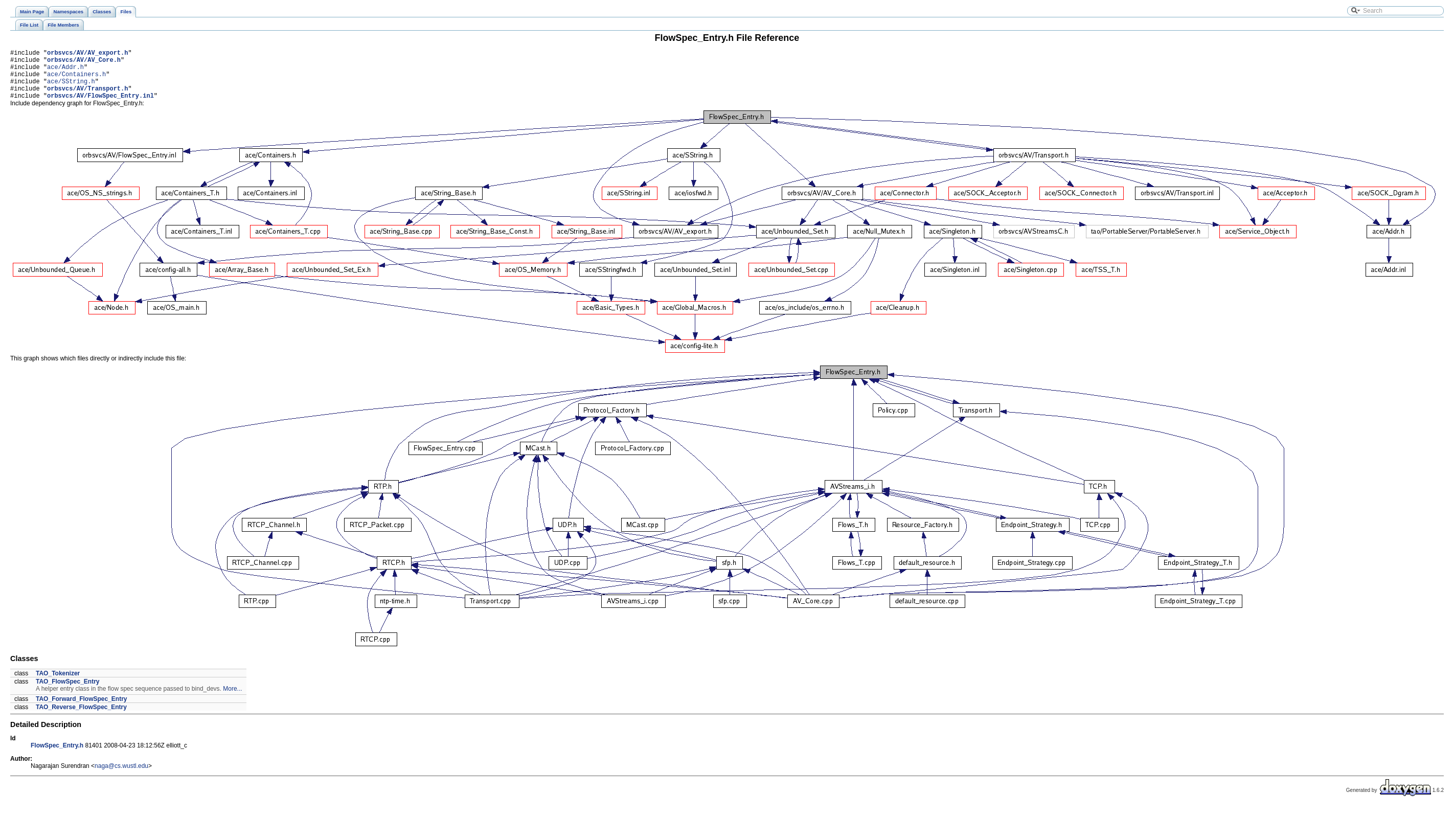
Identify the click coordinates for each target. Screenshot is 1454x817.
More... (232, 699)
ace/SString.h (71, 88)
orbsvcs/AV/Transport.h (87, 97)
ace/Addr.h (65, 71)
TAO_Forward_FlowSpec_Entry (81, 709)
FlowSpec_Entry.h (57, 756)
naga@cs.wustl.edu (121, 776)
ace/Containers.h (76, 80)
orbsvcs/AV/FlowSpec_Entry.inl (100, 106)
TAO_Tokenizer (58, 684)
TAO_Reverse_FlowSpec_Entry (81, 717)
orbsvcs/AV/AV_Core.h (84, 62)
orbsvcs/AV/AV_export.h (87, 54)
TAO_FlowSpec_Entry (67, 692)
